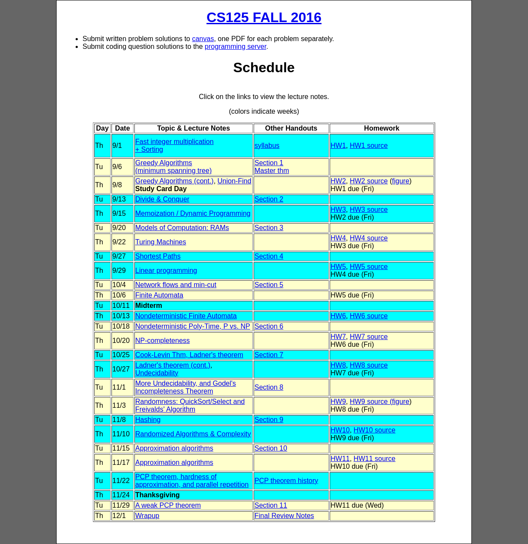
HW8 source (369, 365)
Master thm (271, 170)
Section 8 (268, 387)
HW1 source (369, 145)
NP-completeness (162, 340)
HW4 (338, 238)
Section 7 (268, 354)
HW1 (338, 145)
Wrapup (147, 515)
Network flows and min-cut (175, 284)
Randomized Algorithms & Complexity (193, 434)
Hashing (148, 419)
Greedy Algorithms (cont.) (174, 181)
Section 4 (268, 256)
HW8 (338, 365)
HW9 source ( (371, 401)
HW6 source (369, 316)
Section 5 (268, 284)
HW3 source (369, 209)
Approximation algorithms (174, 448)
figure (400, 181)
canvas (203, 38)
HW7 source (369, 336)
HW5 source (369, 266)
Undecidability (156, 373)
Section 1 (268, 162)
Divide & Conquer (162, 199)
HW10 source (374, 430)
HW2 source (369, 181)
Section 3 (268, 227)
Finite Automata (159, 295)
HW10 (340, 430)
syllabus (267, 145)
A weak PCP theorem (168, 505)
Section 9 (268, 419)
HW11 (340, 458)
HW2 (338, 181)
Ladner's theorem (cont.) (172, 365)
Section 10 (270, 448)
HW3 (338, 209)
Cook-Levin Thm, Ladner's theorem (189, 354)
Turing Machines (160, 242)
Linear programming (166, 270)
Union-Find (234, 181)
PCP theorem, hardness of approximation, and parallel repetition (191, 480)
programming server (235, 46)
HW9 (338, 401)
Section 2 (268, 199)
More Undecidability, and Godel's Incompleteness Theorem (185, 387)
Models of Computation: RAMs (182, 227)
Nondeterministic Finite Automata (186, 316)
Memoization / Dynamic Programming (193, 213)
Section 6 (268, 326)
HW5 (338, 266)
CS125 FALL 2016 (264, 17)
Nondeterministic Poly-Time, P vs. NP (192, 326)
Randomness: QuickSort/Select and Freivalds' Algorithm (190, 405)
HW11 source (374, 458)
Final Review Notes (284, 515)
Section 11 (270, 505)
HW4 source (369, 238)
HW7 (338, 336)
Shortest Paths (158, 256)
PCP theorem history (286, 480)
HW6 (338, 316)
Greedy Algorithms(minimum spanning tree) (173, 166)
